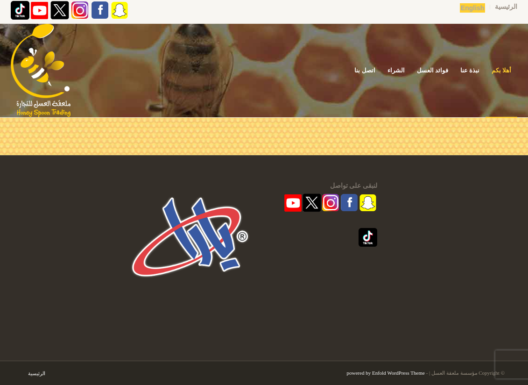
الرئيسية (506, 6)
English (473, 8)
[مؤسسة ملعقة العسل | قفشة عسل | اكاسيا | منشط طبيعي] (41, 70)
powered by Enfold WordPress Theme (386, 373)
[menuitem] (503, 7)
